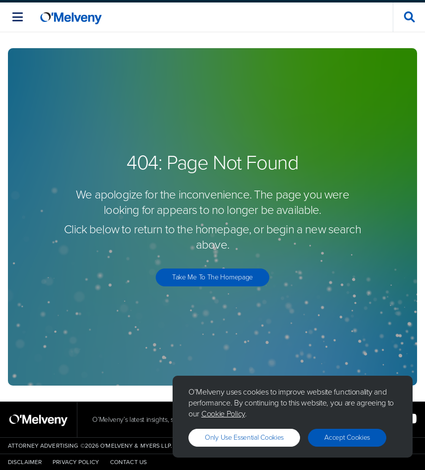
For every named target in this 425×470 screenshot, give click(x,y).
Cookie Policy (223, 413)
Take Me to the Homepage (212, 277)
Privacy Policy (76, 462)
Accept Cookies (347, 437)
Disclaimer (25, 462)
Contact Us (128, 462)
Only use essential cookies (244, 437)
